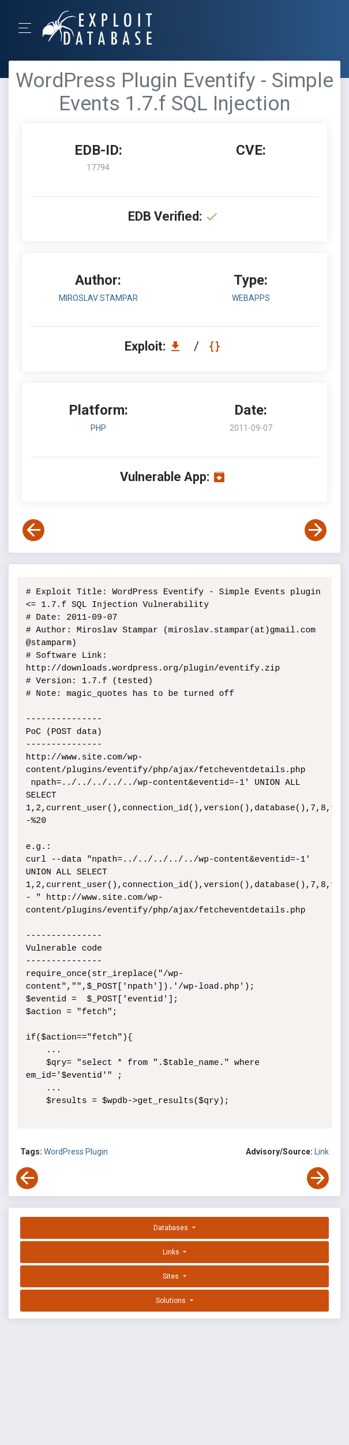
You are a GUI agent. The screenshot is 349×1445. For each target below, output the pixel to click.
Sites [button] (172, 1276)
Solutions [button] (171, 1301)
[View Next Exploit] (316, 530)
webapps (251, 298)
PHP (98, 428)
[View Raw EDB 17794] (216, 346)
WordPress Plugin (76, 1151)
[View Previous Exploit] (33, 530)
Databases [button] (171, 1228)
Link (321, 1151)
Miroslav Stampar (98, 298)
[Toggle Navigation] (28, 28)
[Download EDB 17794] (178, 346)
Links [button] (172, 1252)
